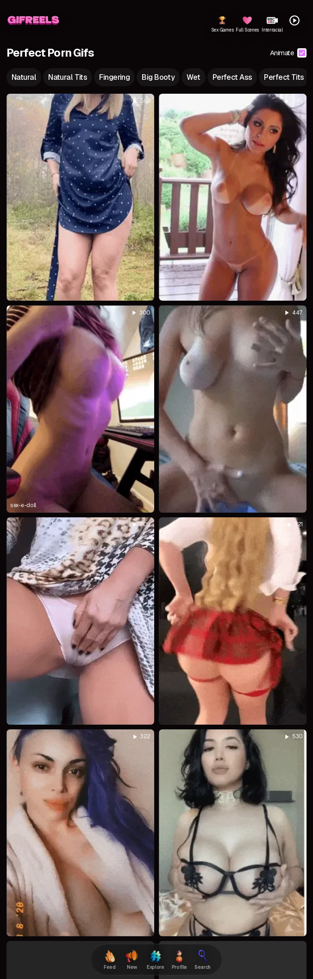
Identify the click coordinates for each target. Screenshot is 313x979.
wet (193, 77)
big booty (158, 77)
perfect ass (232, 77)
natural (24, 77)
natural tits (67, 77)
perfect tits (284, 77)
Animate (288, 53)
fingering (114, 77)
